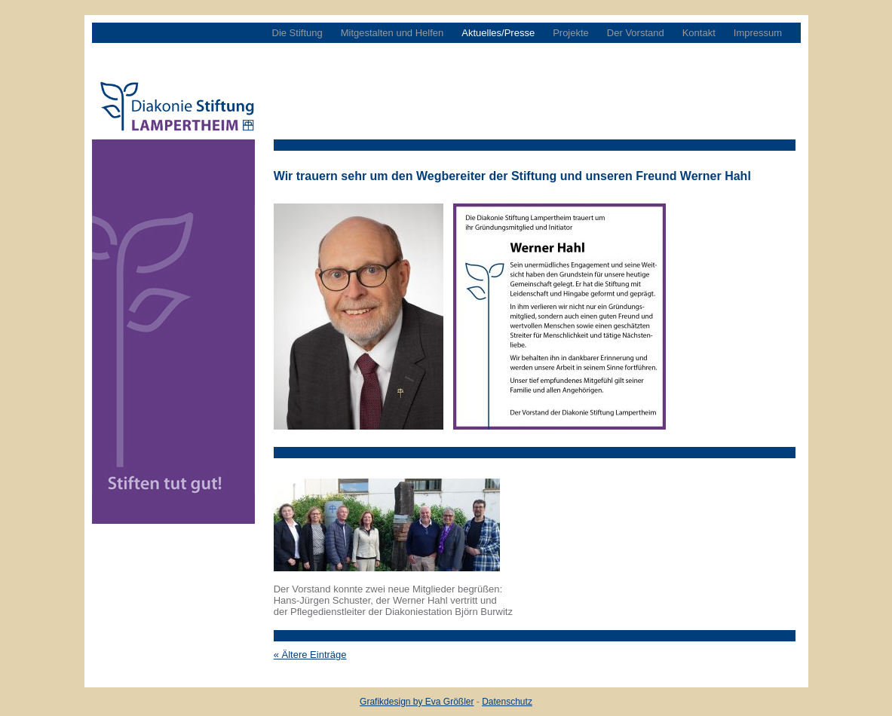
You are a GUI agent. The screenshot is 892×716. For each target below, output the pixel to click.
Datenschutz (507, 701)
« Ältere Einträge (310, 654)
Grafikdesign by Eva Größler (417, 701)
